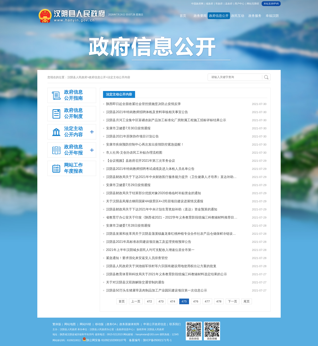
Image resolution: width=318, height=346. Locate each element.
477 (207, 301)
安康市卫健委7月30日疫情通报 (128, 128)
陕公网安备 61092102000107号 (104, 340)
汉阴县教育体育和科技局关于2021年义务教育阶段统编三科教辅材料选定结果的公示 (166, 274)
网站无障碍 (253, 3)
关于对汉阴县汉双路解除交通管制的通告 (135, 282)
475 (184, 301)
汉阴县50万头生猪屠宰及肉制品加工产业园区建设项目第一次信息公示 (156, 290)
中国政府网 (197, 3)
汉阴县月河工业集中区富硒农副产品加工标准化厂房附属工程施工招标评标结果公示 (166, 120)
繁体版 (57, 324)
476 (195, 301)
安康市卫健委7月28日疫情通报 (128, 225)
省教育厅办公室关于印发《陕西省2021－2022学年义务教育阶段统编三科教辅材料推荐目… (171, 217)
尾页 (247, 301)
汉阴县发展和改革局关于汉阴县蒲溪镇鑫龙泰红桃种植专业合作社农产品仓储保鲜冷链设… (171, 233)
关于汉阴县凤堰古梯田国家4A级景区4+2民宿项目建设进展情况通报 (154, 201)
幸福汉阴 (272, 15)
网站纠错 (85, 324)
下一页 (232, 301)
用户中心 (239, 3)
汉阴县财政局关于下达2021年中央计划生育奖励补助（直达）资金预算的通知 (161, 209)
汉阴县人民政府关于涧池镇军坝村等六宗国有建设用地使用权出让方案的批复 (161, 266)
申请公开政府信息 (154, 324)
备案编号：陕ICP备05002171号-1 (150, 340)
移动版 (99, 324)
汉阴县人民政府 (77, 77)
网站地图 (70, 324)
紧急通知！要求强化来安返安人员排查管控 (137, 258)
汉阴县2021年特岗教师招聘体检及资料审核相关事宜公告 (147, 112)
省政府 (209, 3)
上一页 (135, 301)
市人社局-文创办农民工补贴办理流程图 (134, 152)
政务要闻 (200, 15)
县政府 (228, 3)
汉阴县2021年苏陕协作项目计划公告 (132, 136)
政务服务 (254, 15)
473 (160, 301)
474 (172, 301)
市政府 (219, 3)
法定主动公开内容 (118, 77)
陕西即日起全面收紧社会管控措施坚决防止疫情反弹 (143, 104)
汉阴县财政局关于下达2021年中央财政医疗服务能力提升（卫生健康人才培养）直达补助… (171, 177)
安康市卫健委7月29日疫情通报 (128, 185)
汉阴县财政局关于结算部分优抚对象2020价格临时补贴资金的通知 (153, 193)
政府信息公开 (219, 15)
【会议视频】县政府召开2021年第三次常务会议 (140, 160)
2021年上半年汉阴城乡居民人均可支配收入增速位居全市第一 (150, 250)
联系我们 (175, 324)
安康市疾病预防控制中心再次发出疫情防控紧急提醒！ (145, 144)
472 (149, 301)
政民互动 (237, 15)
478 (218, 301)
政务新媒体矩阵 (129, 324)
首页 (183, 15)
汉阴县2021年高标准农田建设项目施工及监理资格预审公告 (148, 241)
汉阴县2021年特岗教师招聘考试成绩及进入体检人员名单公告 (150, 168)
